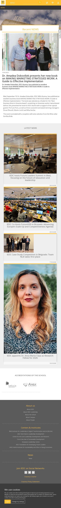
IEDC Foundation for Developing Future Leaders (31, 444)
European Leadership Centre (31, 442)
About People (30, 420)
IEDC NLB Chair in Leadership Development (30, 434)
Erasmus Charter (30, 477)
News (30, 458)
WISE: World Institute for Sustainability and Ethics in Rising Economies (30, 447)
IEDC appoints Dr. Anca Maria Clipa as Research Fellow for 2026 (30, 356)
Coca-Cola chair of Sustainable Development (30, 439)
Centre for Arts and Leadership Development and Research (31, 436)
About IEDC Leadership (30, 412)
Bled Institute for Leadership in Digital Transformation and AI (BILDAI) (30, 431)
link (30, 7)
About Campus (30, 417)
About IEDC (30, 409)
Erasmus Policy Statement (30, 482)
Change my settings (18, 501)
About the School (30, 415)
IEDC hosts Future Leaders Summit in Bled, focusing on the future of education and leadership (30, 177)
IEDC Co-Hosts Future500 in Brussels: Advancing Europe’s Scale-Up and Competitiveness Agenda (30, 225)
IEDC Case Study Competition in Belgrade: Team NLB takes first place (30, 255)
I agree (7, 501)
